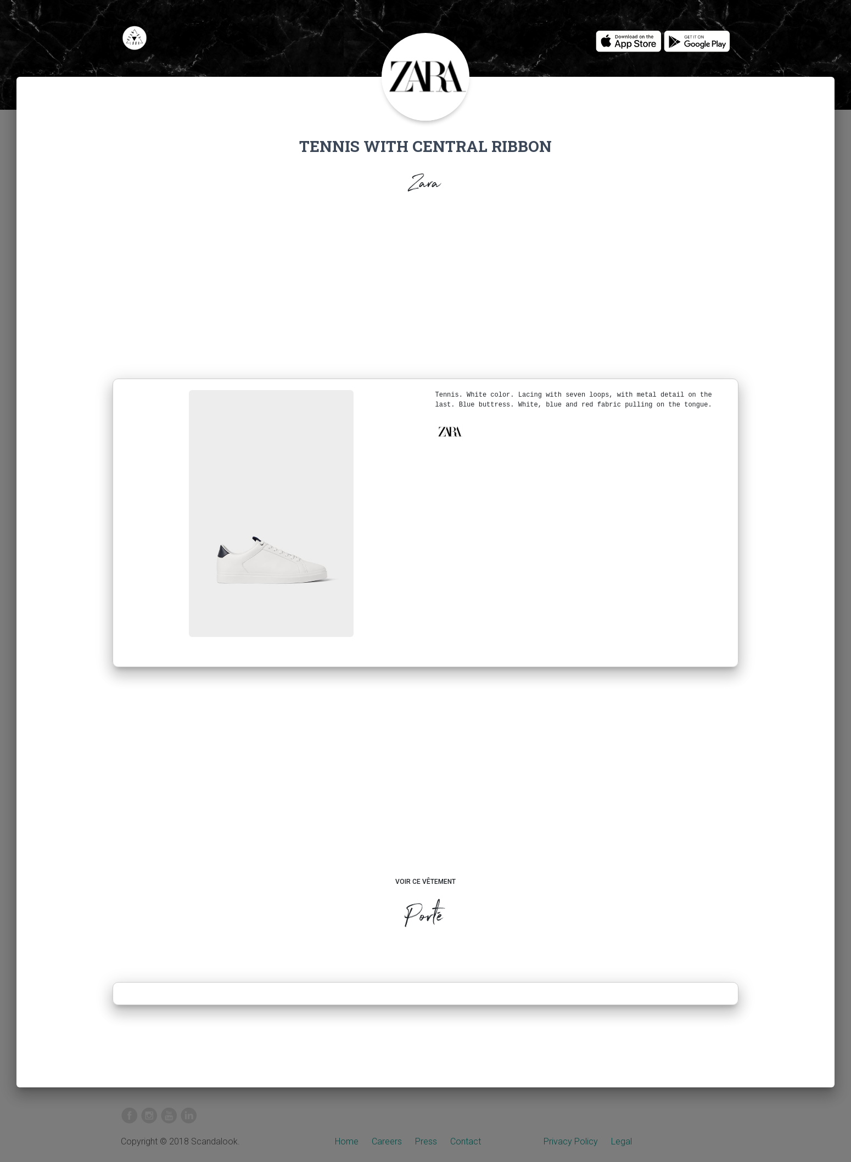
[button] (449, 431)
